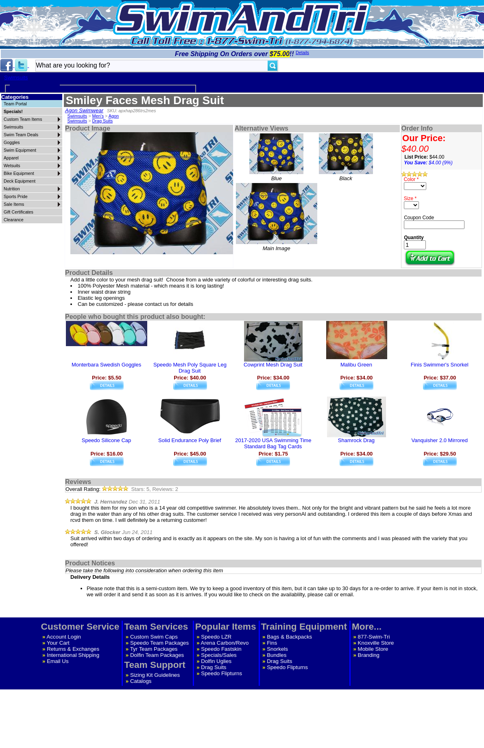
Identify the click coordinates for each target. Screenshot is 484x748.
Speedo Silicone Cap (106, 440)
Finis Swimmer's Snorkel (440, 365)
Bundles (276, 655)
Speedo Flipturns (221, 673)
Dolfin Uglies (216, 661)
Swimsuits (16, 77)
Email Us (57, 661)
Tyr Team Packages (154, 649)
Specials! (13, 111)
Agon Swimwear (84, 110)
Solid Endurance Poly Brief (189, 440)
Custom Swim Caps (154, 637)
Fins (272, 643)
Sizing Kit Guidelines (155, 675)
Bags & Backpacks (289, 637)
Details (302, 52)
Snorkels (277, 649)
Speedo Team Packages (159, 643)
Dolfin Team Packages (157, 655)
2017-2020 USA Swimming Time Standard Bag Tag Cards (273, 443)
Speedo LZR (216, 637)
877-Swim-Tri (374, 637)
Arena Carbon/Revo (225, 643)
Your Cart (58, 643)
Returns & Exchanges (73, 649)
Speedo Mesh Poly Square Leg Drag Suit (190, 368)
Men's (98, 115)
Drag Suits (102, 120)
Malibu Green (356, 365)
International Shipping (73, 655)
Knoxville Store (376, 643)
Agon (114, 115)
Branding (368, 655)
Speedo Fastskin (221, 649)
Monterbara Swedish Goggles (106, 365)
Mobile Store (373, 649)
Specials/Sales (218, 655)
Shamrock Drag (356, 440)
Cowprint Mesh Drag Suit (273, 365)
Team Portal (15, 103)
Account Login (64, 637)
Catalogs (141, 681)
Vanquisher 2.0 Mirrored (439, 440)
